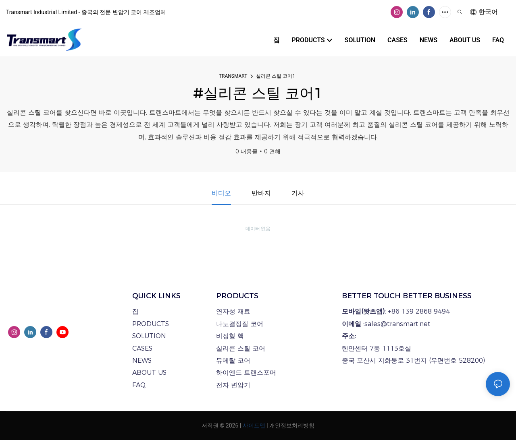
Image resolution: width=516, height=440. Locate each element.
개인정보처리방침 (291, 425)
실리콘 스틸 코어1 (275, 76)
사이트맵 (254, 425)
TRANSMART (233, 76)
